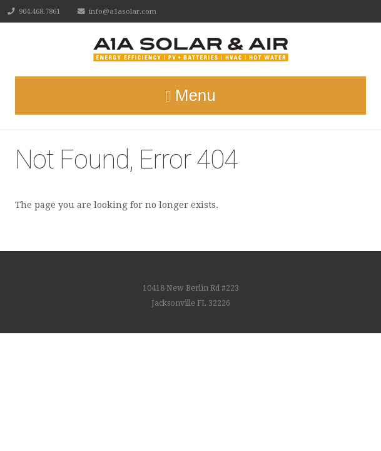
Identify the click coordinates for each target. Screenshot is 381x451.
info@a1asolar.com (122, 11)
